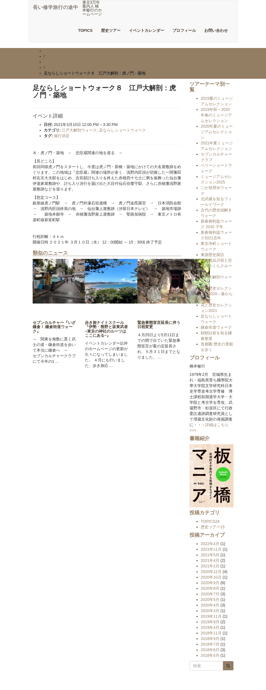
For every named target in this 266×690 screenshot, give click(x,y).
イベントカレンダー (146, 30)
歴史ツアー (111, 30)
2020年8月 (210, 588)
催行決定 (62, 135)
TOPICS (85, 30)
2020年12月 (211, 571)
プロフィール (184, 30)
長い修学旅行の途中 (55, 7)
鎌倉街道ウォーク (216, 327)
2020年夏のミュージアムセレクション (217, 132)
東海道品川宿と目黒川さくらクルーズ (216, 266)
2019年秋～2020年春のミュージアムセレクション (216, 115)
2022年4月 (210, 543)
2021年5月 (210, 555)
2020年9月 (210, 583)
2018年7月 (210, 644)
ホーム (50, 51)
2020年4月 (210, 605)
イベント (51, 62)
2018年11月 (211, 633)
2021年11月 (211, 549)
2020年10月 (211, 577)
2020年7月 (210, 594)
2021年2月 (210, 566)
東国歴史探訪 (212, 254)
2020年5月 (210, 599)
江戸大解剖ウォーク (79, 130)
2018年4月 (210, 655)
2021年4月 (210, 560)
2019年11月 (211, 616)
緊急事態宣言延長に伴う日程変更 (158, 324)
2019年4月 (210, 627)
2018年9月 (210, 638)
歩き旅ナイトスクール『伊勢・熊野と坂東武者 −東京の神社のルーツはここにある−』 (108, 329)
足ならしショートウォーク (122, 130)
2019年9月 (210, 622)
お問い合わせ (216, 30)
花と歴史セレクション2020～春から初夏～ (217, 294)
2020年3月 (210, 610)
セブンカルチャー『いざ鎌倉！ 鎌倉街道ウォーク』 (54, 326)
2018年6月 (210, 650)
